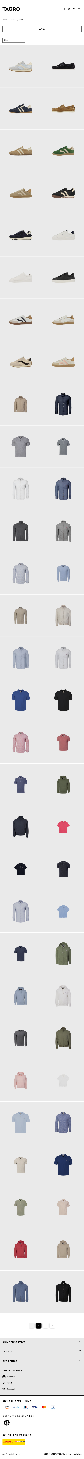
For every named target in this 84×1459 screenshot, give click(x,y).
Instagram (8, 1377)
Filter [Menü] (42, 29)
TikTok (7, 1383)
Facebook (8, 1389)
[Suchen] (64, 9)
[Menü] (79, 9)
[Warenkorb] (74, 9)
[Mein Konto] (69, 9)
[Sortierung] (13, 40)
